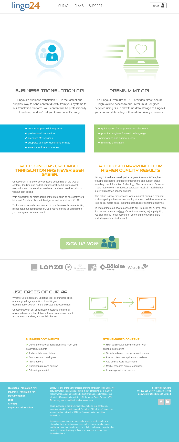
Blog (11, 399)
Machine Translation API (22, 391)
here (121, 211)
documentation (37, 208)
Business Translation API (22, 388)
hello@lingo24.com (161, 388)
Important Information (20, 407)
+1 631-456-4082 (163, 391)
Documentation (17, 395)
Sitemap (12, 403)
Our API (63, 5)
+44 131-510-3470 (145, 391)
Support (97, 5)
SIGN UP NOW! (83, 243)
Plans (79, 5)
